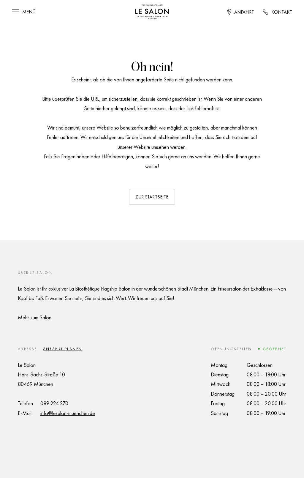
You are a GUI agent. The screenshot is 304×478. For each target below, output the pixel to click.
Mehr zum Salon (34, 317)
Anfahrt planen (63, 348)
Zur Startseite (151, 197)
